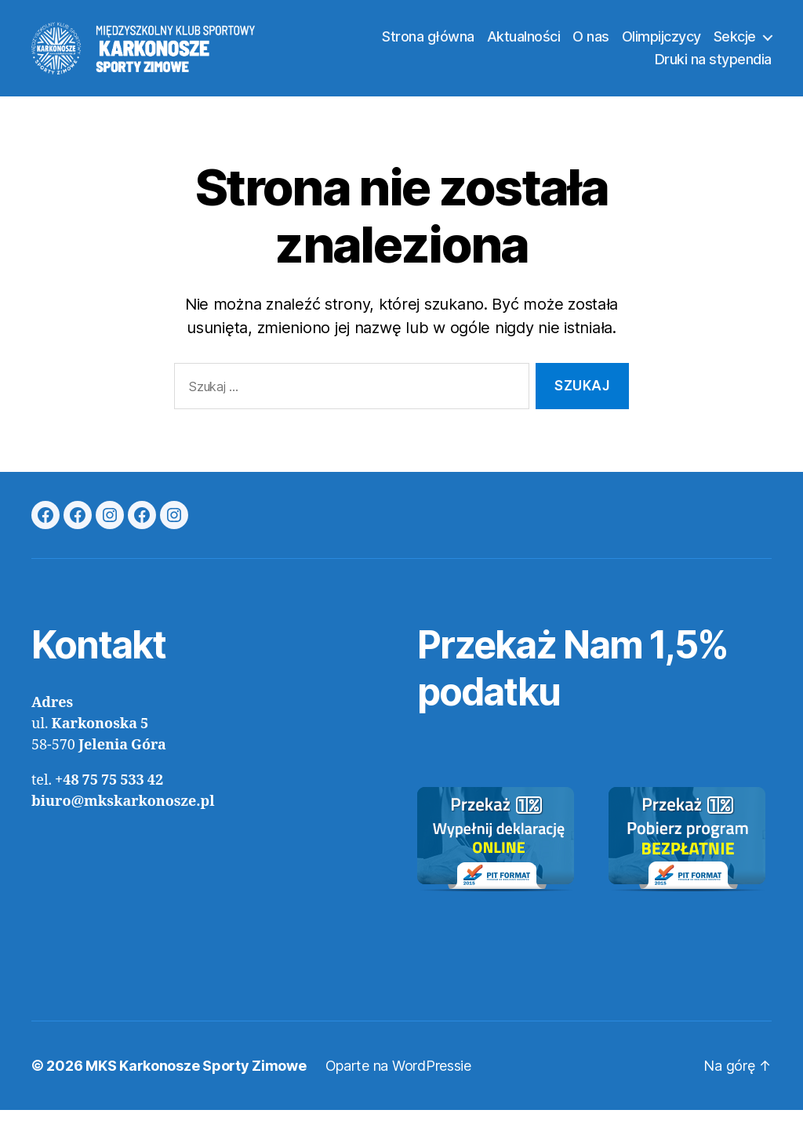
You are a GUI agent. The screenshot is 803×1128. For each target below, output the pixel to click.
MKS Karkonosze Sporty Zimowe (195, 1083)
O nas (590, 45)
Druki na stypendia (713, 68)
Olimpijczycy (661, 45)
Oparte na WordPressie (398, 1083)
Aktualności (524, 45)
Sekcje (735, 45)
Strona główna (428, 45)
